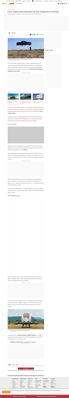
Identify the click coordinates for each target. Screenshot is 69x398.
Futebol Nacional (30, 387)
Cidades (36, 386)
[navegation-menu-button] (4, 3)
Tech (21, 388)
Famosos (21, 380)
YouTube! (34, 342)
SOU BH (44, 383)
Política (13, 381)
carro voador (16, 364)
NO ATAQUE (29, 381)
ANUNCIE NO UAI (30, 378)
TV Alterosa (53, 378)
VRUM (36, 378)
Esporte (36, 387)
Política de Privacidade (21, 396)
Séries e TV (22, 381)
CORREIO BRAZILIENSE (53, 387)
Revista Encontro (45, 387)
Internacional (14, 383)
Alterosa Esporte (53, 383)
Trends (21, 385)
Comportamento (23, 386)
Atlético (29, 383)
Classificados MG (38, 380)
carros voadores (16, 65)
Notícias (36, 382)
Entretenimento (23, 378)
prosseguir (6, 392)
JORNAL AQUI (37, 385)
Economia (14, 382)
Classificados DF (38, 381)
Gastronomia (22, 387)
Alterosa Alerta (53, 380)
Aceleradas (11, 6)
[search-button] (66, 3)
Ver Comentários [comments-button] (26, 368)
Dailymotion (26, 342)
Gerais (13, 380)
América (29, 382)
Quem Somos (15, 396)
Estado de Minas (15, 378)
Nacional (13, 385)
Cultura (13, 386)
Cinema (21, 382)
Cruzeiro (29, 385)
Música (21, 383)
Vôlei (28, 386)
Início (8, 6)
